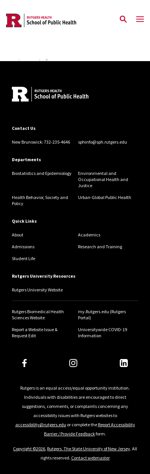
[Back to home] (63, 95)
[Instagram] (73, 363)
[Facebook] (24, 363)
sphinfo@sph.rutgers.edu (102, 142)
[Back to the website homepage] (41, 20)
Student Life (23, 258)
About (17, 235)
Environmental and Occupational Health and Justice (103, 179)
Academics (89, 235)
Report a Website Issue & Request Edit (34, 332)
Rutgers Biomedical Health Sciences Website (38, 314)
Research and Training (100, 246)
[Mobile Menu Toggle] (140, 19)
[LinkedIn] (124, 363)
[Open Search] (123, 19)
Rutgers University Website (37, 290)
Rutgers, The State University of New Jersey (88, 448)
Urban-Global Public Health (104, 197)
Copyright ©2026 (29, 448)
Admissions (23, 246)
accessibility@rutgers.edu (40, 424)
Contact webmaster (90, 458)
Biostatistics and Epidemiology (42, 173)
